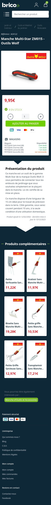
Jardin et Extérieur (8, 26)
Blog (4, 441)
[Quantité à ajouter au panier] (25, 116)
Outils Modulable (41, 26)
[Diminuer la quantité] (10, 116)
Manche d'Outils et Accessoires (21, 399)
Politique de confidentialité (14, 450)
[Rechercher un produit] (30, 14)
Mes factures (8, 478)
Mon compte (7, 469)
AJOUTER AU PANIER (25, 123)
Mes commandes (9, 474)
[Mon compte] (36, 5)
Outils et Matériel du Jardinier (25, 26)
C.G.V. (4, 445)
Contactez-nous (9, 493)
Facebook (6, 498)
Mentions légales (9, 454)
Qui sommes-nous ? (11, 437)
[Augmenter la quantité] (40, 116)
